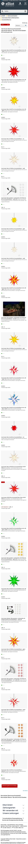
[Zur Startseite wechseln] (9, 6)
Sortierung (24, 22)
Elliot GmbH (7, 805)
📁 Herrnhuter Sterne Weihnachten (10, 17)
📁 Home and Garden (11, 16)
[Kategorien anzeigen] (25, 12)
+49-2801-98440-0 (12, 0)
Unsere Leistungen (11, 813)
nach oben (25, 790)
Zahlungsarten (9, 807)
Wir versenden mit (10, 810)
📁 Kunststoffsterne (6, 19)
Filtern (5, 24)
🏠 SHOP (3, 16)
